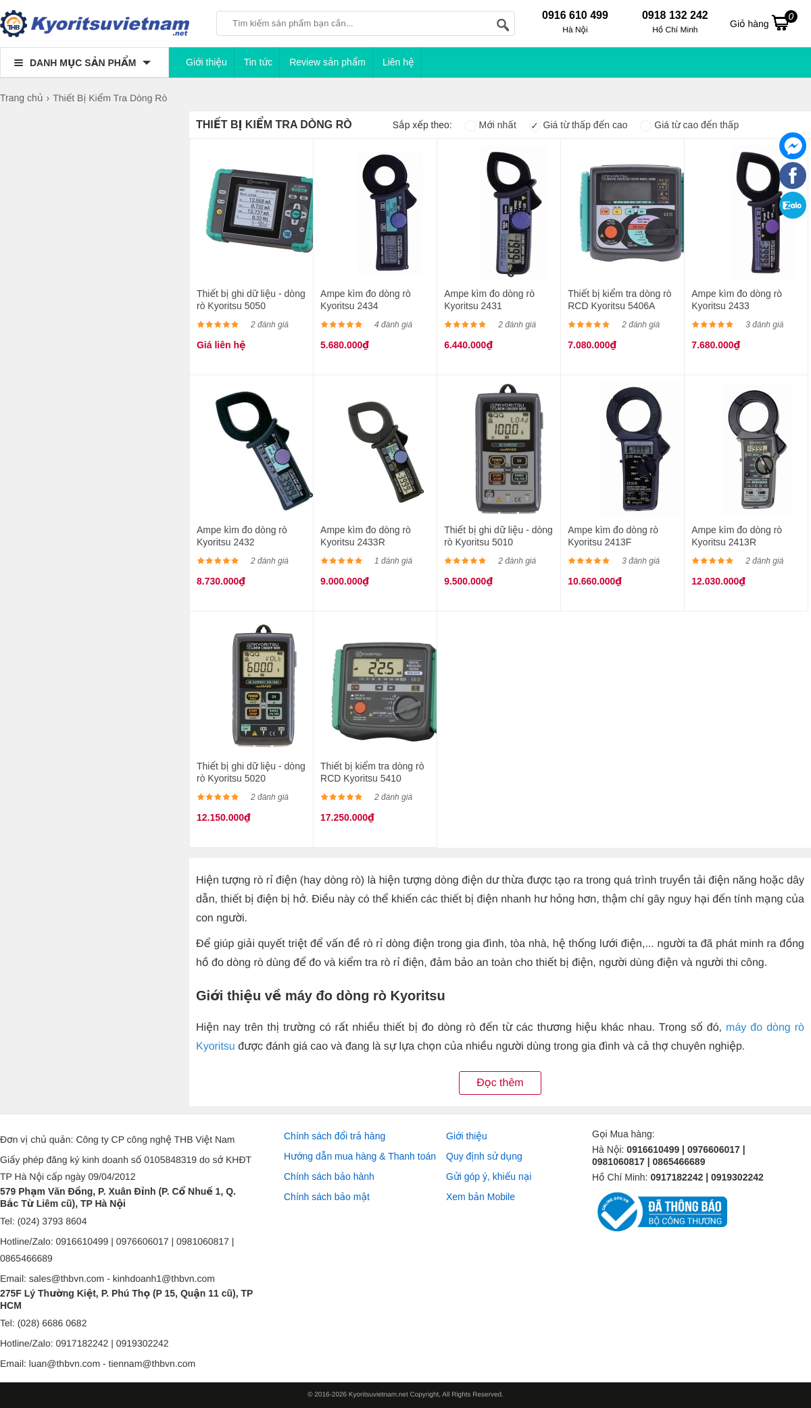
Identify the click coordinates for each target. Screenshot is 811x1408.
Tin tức (258, 62)
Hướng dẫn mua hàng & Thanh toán (360, 1156)
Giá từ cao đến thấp (689, 124)
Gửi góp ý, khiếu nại (488, 1176)
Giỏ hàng (763, 22)
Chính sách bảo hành (329, 1176)
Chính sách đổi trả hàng (334, 1136)
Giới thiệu (206, 62)
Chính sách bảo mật (327, 1196)
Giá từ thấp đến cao (578, 124)
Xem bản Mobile (480, 1196)
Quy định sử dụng (484, 1156)
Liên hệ (398, 62)
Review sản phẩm (327, 62)
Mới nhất (490, 124)
